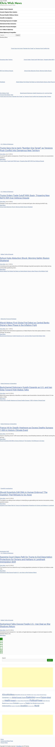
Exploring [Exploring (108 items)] (30, 697)
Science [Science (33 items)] (7, 703)
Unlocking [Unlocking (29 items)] (13, 706)
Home (2, 739)
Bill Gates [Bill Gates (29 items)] (22, 694)
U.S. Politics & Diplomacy (6, 29)
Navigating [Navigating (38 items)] (26, 700)
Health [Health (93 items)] (7, 700)
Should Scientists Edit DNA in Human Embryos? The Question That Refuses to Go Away (22, 440)
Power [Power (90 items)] (40, 700)
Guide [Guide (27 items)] (3, 700)
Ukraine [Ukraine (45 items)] (35, 703)
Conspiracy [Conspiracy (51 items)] (5, 697)
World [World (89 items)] (36, 706)
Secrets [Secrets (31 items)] (11, 703)
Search (4, 658)
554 (1, 650)
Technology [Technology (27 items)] (21, 703)
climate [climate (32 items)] (38, 694)
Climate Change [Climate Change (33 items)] (43, 694)
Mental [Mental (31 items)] (19, 700)
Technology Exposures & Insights (8, 21)
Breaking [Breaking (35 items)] (29, 694)
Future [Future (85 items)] (43, 697)
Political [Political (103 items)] (33, 700)
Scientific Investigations (6, 18)
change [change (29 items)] (35, 694)
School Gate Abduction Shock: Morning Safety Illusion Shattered (16, 207)
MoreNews (19, 746)
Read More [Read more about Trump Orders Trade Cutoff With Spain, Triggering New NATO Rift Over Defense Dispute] (2, 205)
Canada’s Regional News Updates (8, 12)
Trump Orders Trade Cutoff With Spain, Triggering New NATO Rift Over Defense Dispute (22, 161)
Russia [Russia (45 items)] (4, 703)
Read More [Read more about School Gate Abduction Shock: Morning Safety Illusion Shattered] (2, 269)
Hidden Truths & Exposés (6, 9)
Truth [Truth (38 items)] (31, 703)
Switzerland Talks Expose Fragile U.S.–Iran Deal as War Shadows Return (18, 572)
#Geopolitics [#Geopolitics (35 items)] (18, 694)
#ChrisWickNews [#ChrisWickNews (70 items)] (8, 694)
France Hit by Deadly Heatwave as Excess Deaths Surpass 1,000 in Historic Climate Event (22, 400)
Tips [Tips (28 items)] (24, 703)
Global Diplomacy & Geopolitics (8, 32)
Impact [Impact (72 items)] (13, 701)
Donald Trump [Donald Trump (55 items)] (21, 697)
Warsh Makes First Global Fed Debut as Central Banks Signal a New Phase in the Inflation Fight (24, 271)
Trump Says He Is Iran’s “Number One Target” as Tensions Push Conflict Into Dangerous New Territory (25, 96)
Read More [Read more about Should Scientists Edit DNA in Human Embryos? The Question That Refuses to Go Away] (2, 503)
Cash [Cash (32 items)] (32, 694)
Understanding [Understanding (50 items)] (6, 706)
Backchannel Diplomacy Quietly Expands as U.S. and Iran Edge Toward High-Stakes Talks (22, 336)
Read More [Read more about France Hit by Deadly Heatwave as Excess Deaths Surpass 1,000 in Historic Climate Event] (2, 439)
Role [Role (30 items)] (49, 700)
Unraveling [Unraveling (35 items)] (17, 706)
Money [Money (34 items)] (22, 700)
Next (1, 652)
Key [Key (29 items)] (17, 700)
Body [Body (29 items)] (26, 694)
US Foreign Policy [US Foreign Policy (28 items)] (31, 706)
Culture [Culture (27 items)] (10, 697)
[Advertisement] (27, 677)
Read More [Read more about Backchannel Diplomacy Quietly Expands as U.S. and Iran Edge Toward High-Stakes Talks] (2, 398)
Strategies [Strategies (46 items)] (16, 703)
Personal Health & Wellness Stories (9, 15)
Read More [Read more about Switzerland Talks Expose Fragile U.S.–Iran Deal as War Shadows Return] (2, 635)
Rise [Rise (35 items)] (47, 700)
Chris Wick (3, 154)
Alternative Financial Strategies (8, 26)
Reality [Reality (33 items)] (44, 700)
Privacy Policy (4, 742)
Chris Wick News (11, 3)
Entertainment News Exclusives (8, 23)
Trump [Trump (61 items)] (27, 703)
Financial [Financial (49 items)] (37, 697)
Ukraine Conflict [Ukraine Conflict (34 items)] (40, 703)
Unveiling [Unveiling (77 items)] (24, 706)
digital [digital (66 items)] (14, 697)
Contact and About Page (7, 741)
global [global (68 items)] (48, 697)
